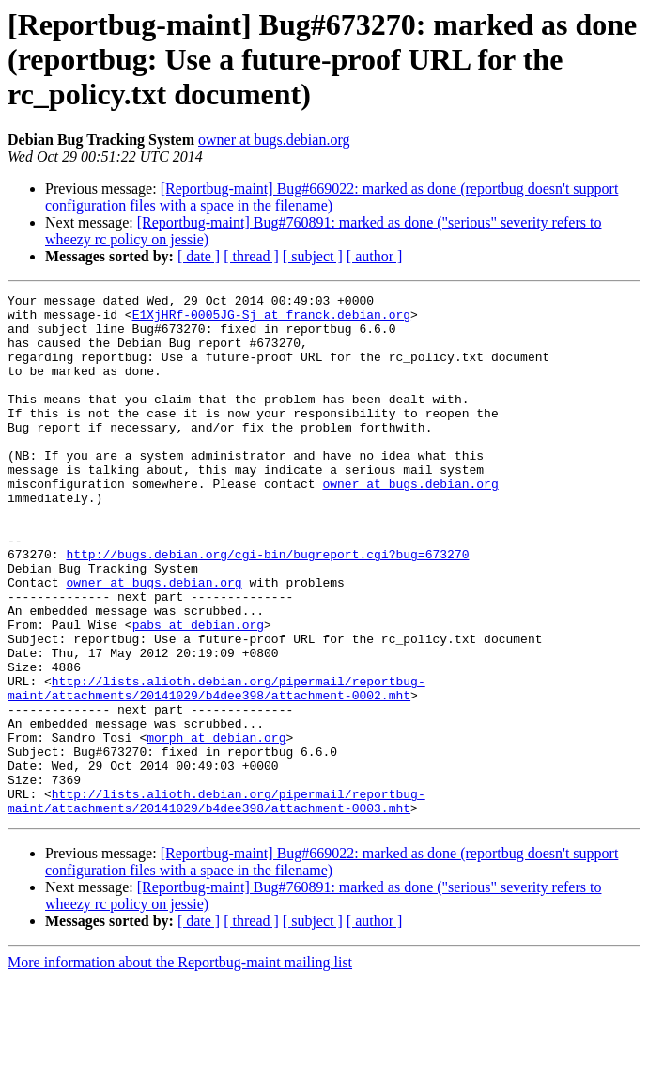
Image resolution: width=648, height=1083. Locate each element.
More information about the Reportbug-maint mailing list (180, 1067)
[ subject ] (313, 256)
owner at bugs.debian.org (273, 140)
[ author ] (375, 256)
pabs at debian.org (198, 691)
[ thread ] (251, 256)
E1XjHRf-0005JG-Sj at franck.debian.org (271, 319)
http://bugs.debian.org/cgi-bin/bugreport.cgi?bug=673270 (267, 607)
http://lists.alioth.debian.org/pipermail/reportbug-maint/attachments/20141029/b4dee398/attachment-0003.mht (216, 903)
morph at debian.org (216, 827)
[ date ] (198, 256)
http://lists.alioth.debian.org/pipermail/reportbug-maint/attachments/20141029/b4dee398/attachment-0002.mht (216, 768)
